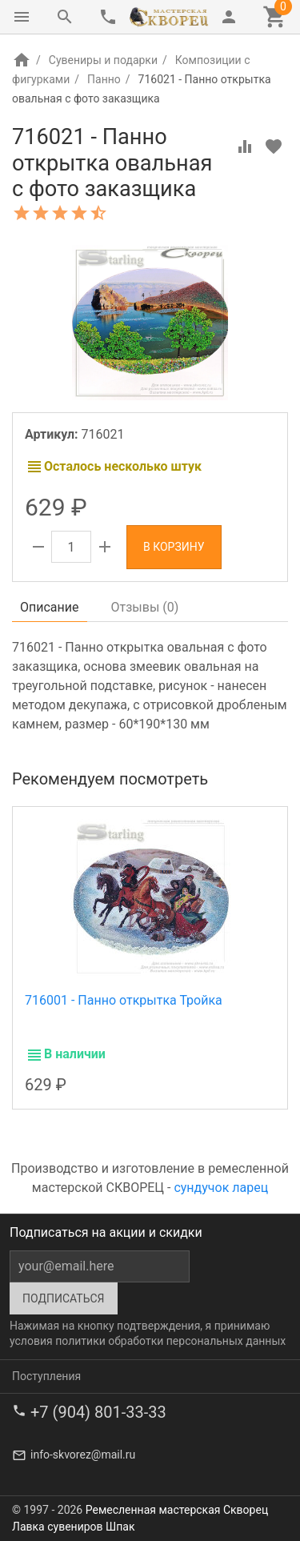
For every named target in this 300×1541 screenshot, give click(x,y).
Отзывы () (145, 607)
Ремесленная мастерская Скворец (177, 1509)
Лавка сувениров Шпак (73, 1526)
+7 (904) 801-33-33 (98, 1412)
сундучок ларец (221, 1187)
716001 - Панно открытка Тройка (123, 1000)
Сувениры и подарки (103, 60)
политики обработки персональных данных (170, 1340)
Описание (49, 607)
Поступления (46, 1376)
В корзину (174, 546)
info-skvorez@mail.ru (82, 1454)
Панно (104, 79)
